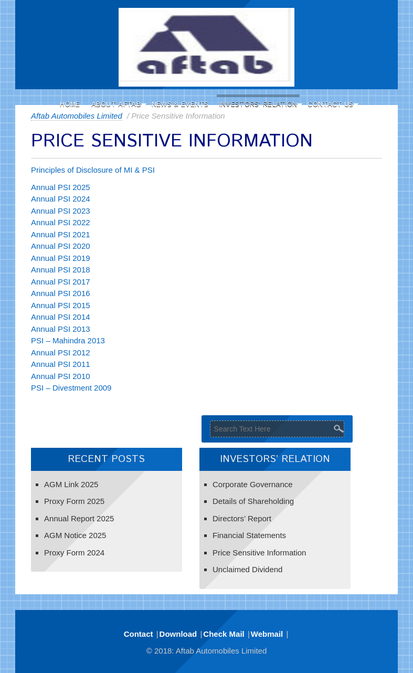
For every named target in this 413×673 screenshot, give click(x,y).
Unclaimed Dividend (247, 569)
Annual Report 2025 (79, 518)
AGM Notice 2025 (75, 535)
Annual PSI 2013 (60, 328)
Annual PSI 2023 (60, 210)
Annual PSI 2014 (60, 316)
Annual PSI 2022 (60, 222)
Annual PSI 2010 (60, 376)
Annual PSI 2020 (60, 245)
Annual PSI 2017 (60, 281)
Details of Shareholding (253, 501)
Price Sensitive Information (259, 552)
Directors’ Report (242, 518)
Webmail (267, 633)
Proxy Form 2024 (74, 552)
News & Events (180, 105)
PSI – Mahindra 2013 (68, 340)
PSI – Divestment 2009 (71, 387)
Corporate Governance (253, 484)
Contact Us (330, 105)
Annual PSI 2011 (60, 364)
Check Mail (223, 633)
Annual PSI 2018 (60, 269)
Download (178, 633)
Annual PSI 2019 (60, 258)
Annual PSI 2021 (60, 234)
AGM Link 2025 (71, 484)
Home (70, 105)
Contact (138, 633)
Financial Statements (249, 535)
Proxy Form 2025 (74, 501)
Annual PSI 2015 (60, 305)
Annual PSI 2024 (60, 198)
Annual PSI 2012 (60, 352)
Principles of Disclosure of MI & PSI (93, 169)
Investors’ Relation (258, 105)
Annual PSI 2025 (60, 187)
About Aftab (116, 105)
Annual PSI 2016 (60, 293)
